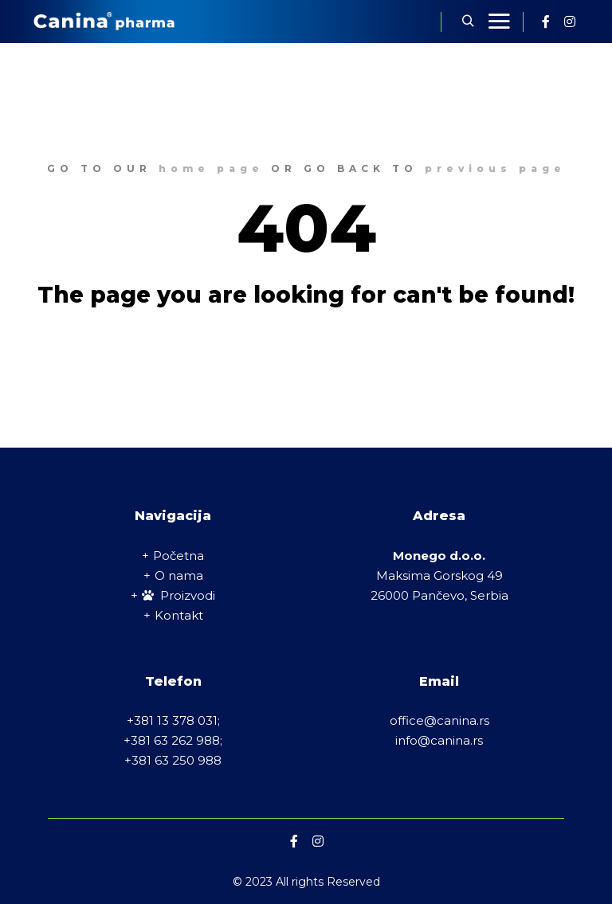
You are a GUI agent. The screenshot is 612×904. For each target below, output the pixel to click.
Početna (178, 555)
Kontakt (179, 615)
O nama (179, 575)
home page (211, 168)
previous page (495, 168)
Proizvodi (178, 595)
